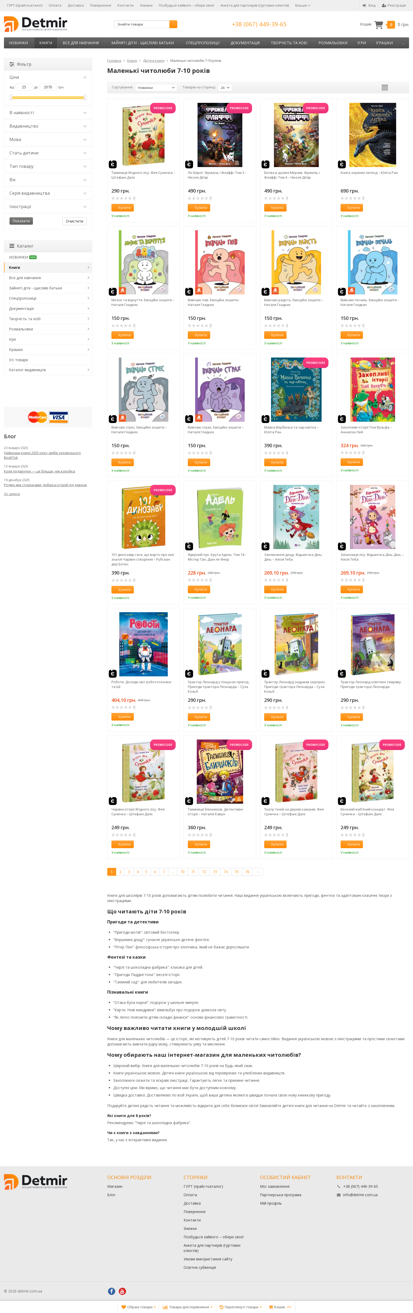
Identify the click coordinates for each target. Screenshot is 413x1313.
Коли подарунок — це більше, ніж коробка (39, 471)
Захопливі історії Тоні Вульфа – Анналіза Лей (366, 429)
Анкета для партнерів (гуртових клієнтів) (254, 5)
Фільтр (20, 64)
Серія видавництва (48, 193)
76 (247, 871)
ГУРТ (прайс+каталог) (24, 5)
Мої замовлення (274, 1186)
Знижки (146, 5)
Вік (48, 179)
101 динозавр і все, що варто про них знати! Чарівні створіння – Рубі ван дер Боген (142, 559)
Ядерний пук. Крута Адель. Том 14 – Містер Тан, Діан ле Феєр (217, 557)
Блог (111, 1194)
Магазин (114, 1186)
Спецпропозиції (202, 42)
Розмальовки (332, 42)
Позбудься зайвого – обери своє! (186, 5)
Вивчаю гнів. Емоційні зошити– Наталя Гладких (214, 302)
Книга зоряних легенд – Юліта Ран (369, 172)
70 (182, 871)
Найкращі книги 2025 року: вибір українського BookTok (42, 455)
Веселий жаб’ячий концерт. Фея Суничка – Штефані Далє (367, 811)
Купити (122, 207)
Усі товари (18, 359)
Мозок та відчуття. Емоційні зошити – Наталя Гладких (142, 302)
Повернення (100, 5)
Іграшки (384, 42)
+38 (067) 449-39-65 (259, 24)
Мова (48, 139)
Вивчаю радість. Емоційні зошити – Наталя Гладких (293, 302)
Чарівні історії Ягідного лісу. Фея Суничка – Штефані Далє (138, 811)
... (403, 42)
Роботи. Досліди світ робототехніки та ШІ (141, 684)
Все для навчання (81, 42)
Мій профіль (271, 1203)
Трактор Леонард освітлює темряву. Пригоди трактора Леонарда (371, 684)
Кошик (384, 24)
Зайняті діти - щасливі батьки (142, 42)
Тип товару (48, 166)
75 (236, 871)
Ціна (48, 77)
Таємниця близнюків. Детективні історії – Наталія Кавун (215, 811)
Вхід (369, 5)
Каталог (21, 246)
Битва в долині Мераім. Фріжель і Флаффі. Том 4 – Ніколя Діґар (292, 175)
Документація (245, 42)
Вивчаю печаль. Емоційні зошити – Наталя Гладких (370, 302)
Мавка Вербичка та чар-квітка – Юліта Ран (291, 429)
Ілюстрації (48, 206)
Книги (45, 42)
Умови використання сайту (208, 1258)
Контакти (125, 5)
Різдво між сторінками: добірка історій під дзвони (45, 484)
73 (215, 871)
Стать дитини (48, 152)
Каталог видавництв (27, 369)
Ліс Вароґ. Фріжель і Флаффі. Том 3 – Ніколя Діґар (217, 175)
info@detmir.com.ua (360, 1194)
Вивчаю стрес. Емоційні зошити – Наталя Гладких (139, 429)
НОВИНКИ (18, 42)
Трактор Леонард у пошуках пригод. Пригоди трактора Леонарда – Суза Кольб (218, 687)
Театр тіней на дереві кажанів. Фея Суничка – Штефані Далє (294, 811)
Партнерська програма (280, 1194)
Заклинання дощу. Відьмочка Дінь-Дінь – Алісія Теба (293, 557)
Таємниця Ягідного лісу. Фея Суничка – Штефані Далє (143, 175)
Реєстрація (394, 5)
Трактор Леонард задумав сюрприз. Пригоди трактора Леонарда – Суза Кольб (295, 687)
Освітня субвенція (200, 1267)
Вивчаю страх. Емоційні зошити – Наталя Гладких (216, 429)
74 (226, 871)
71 (193, 871)
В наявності (48, 112)
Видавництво (48, 126)
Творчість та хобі (289, 42)
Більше (303, 5)
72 (204, 871)
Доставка (76, 5)
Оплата (55, 5)
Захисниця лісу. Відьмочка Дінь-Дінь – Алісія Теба (372, 557)
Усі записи (12, 494)
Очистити (74, 221)
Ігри (361, 42)
